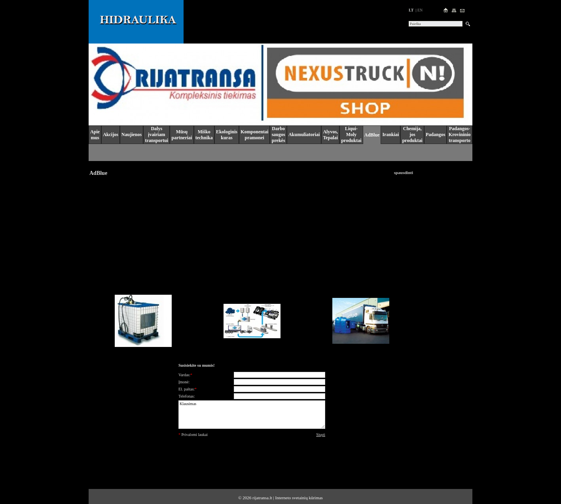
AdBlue (372, 135)
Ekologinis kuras (226, 134)
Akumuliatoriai (304, 134)
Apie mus (95, 134)
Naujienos (131, 134)
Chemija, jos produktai (412, 134)
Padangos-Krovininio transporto (460, 134)
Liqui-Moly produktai (351, 134)
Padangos (435, 134)
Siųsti (320, 434)
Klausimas (251, 414)
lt (411, 10)
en (420, 10)
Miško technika (204, 134)
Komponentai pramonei (254, 134)
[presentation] (252, 456)
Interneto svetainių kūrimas (299, 497)
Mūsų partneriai (181, 134)
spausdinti (403, 172)
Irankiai (390, 134)
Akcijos (110, 134)
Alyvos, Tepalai (330, 134)
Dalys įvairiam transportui (156, 134)
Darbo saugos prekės (278, 134)
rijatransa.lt (262, 497)
